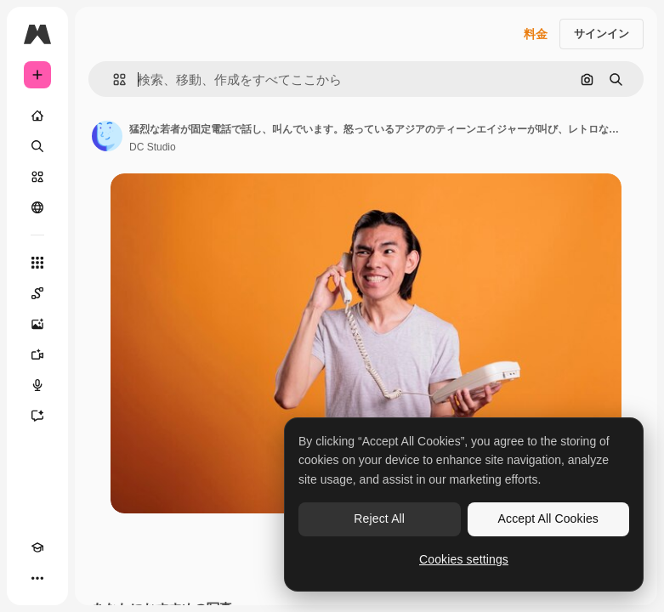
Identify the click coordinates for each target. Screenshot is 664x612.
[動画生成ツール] (37, 354)
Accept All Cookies (548, 518)
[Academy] (37, 547)
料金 (536, 34)
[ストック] (37, 176)
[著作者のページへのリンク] (107, 136)
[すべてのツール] (37, 262)
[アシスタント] (37, 415)
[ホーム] (37, 115)
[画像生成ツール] (37, 323)
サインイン (601, 33)
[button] (112, 79)
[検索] (37, 146)
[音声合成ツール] (37, 385)
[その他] (37, 578)
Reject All (379, 518)
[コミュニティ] (37, 207)
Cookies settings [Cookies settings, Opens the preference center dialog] (463, 559)
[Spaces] (37, 293)
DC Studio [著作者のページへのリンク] (152, 147)
